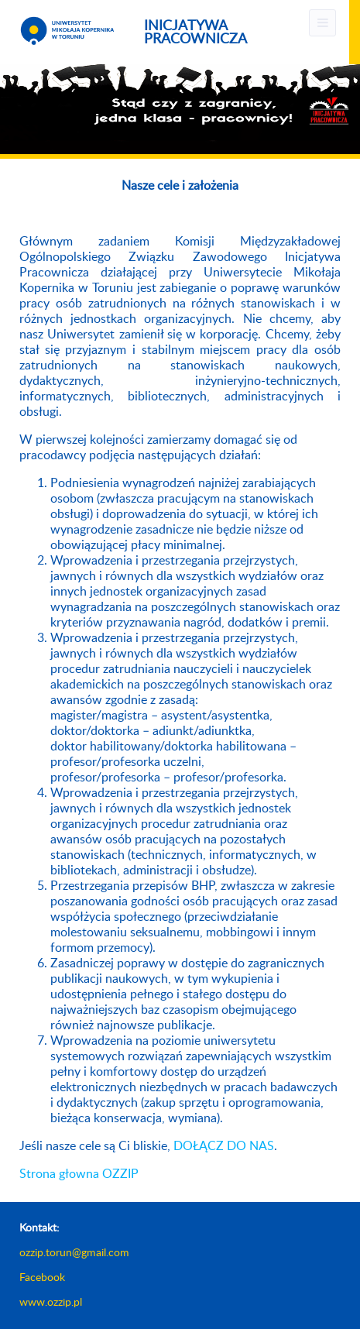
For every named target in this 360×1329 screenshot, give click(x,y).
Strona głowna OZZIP (79, 1174)
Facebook (42, 1277)
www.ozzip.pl (50, 1302)
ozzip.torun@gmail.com (74, 1253)
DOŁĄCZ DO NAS (223, 1146)
